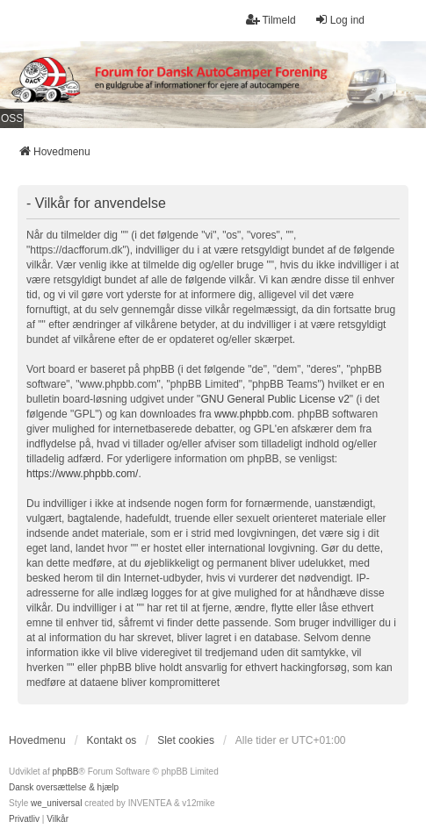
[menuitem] (24, 819)
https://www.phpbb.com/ (82, 474)
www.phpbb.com (253, 414)
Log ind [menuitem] (339, 19)
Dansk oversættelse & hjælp (64, 787)
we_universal (56, 803)
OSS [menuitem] (12, 118)
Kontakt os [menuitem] (112, 740)
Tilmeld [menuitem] (270, 19)
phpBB (65, 771)
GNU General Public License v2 (274, 399)
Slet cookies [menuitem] (185, 740)
